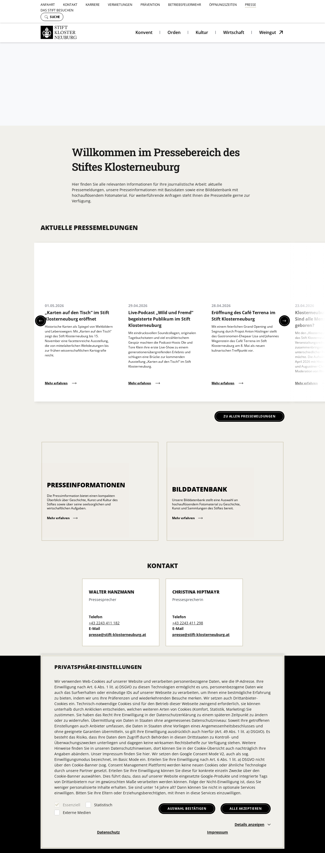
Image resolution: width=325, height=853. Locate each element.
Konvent (143, 32)
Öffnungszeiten (223, 4)
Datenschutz (108, 832)
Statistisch (103, 804)
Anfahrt (48, 4)
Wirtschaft (233, 32)
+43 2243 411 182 (104, 622)
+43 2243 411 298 (187, 622)
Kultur (202, 32)
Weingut (267, 32)
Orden (174, 32)
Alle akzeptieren (246, 808)
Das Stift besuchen (57, 10)
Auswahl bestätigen (187, 808)
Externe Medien (77, 812)
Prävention (150, 4)
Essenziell (71, 804)
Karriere (93, 4)
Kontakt (70, 4)
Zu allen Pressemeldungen (249, 416)
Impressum (217, 832)
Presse (250, 4)
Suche (52, 17)
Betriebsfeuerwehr (184, 4)
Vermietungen (120, 4)
